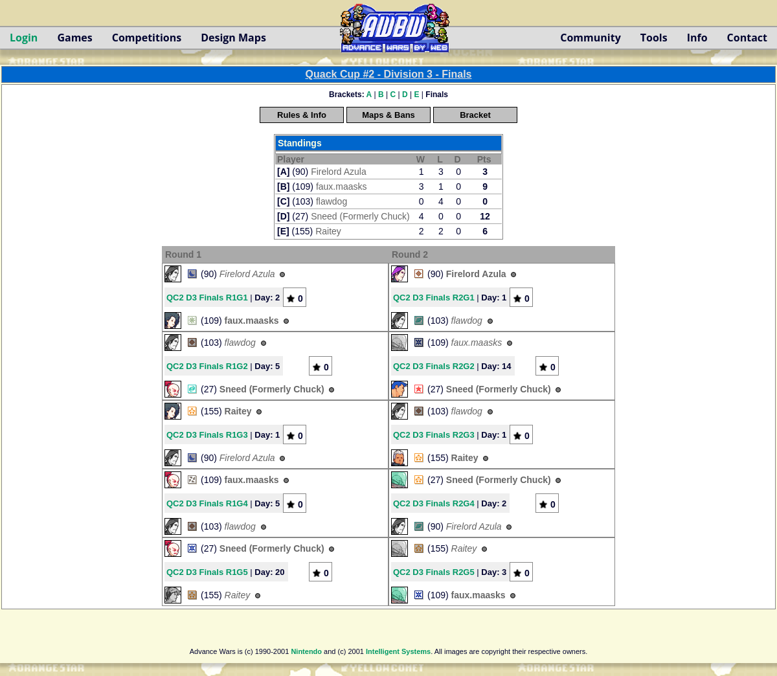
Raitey (328, 231)
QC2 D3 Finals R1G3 (207, 435)
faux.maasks (341, 186)
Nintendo (306, 651)
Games (74, 37)
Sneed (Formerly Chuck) (360, 216)
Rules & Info (301, 115)
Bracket (475, 115)
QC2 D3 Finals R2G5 (434, 572)
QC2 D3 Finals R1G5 (207, 572)
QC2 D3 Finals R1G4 (207, 503)
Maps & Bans (388, 115)
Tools (654, 37)
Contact (747, 37)
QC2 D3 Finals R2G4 (434, 503)
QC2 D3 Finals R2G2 (434, 366)
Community (590, 37)
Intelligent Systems (398, 651)
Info (697, 37)
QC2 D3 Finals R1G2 (207, 366)
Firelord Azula (338, 171)
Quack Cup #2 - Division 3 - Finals (389, 74)
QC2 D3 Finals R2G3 (434, 435)
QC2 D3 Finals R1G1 (207, 297)
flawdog (331, 201)
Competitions (146, 37)
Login (24, 37)
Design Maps (233, 37)
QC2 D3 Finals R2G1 (434, 297)
